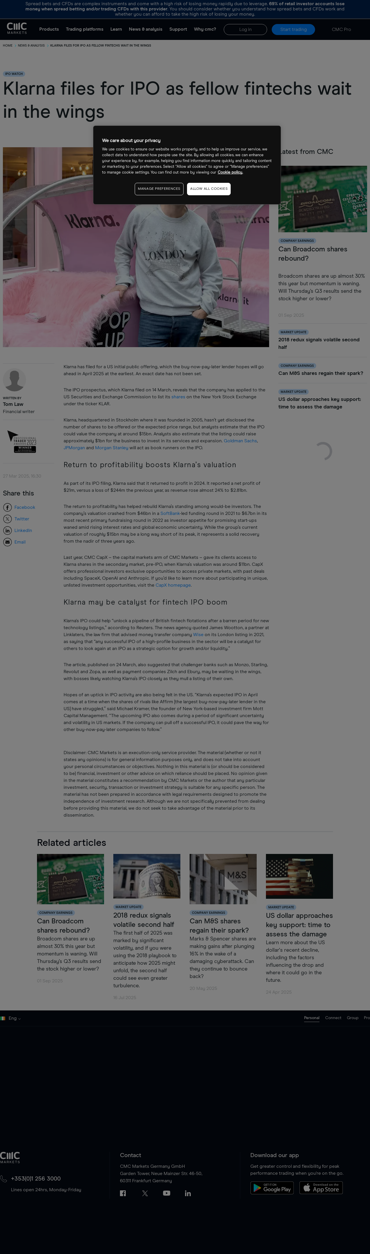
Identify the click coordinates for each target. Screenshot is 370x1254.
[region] (187, 165)
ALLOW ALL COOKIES (208, 189)
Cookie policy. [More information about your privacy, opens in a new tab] (230, 172)
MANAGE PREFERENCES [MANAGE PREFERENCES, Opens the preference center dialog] (159, 189)
